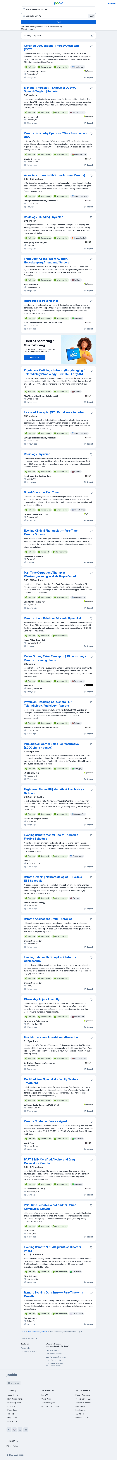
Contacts (11, 1406)
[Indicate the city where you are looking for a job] (58, 16)
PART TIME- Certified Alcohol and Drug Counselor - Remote (49, 1161)
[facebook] (9, 1429)
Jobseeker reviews (83, 1402)
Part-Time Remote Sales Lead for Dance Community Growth (50, 1206)
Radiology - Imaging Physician (43, 217)
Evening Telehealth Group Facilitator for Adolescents (50, 959)
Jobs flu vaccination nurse (56, 1357)
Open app (111, 3)
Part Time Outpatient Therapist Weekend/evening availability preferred (50, 574)
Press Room (12, 1410)
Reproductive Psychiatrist (41, 300)
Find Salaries (81, 1406)
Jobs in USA (12, 1421)
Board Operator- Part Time (41, 492)
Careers (10, 1414)
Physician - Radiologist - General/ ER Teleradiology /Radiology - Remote (48, 703)
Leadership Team (14, 1402)
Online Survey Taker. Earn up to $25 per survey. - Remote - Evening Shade (55, 658)
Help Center (12, 1417)
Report (88, 77)
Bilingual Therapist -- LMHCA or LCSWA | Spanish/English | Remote (50, 89)
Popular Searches (83, 1395)
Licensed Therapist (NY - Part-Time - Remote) (54, 412)
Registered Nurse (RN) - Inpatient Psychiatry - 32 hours (54, 791)
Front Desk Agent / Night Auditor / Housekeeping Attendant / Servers (46, 260)
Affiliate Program (48, 1402)
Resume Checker (83, 1417)
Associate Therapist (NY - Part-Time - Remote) (54, 175)
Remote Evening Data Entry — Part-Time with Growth (53, 1294)
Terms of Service (14, 1441)
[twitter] (20, 1429)
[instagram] (14, 1429)
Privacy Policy (12, 1446)
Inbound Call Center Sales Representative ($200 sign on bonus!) (51, 745)
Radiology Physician (37, 454)
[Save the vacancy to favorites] (91, 46)
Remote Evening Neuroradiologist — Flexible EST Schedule (53, 878)
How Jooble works (15, 1399)
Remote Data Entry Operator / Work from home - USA (55, 135)
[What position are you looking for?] (58, 9)
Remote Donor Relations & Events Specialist (52, 618)
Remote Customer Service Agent (45, 1121)
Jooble (21, 1455)
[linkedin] (25, 1429)
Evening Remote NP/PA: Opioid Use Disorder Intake (52, 1248)
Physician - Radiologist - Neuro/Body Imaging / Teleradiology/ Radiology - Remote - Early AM (54, 372)
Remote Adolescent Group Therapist (48, 919)
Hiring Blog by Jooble (50, 1406)
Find (58, 22)
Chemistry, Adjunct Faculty (42, 999)
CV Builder (80, 1414)
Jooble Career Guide (84, 1399)
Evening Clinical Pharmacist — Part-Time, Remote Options (51, 532)
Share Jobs (46, 1399)
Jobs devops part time (54, 1354)
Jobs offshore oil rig (53, 1360)
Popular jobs (25, 1348)
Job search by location (29, 1351)
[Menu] (3, 3)
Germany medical (52, 1350)
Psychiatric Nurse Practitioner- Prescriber (51, 1037)
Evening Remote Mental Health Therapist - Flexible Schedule (51, 836)
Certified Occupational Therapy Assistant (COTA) (51, 47)
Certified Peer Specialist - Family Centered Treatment (52, 1081)
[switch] (92, 35)
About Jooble (12, 1395)
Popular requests (30, 1338)
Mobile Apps (81, 1410)
